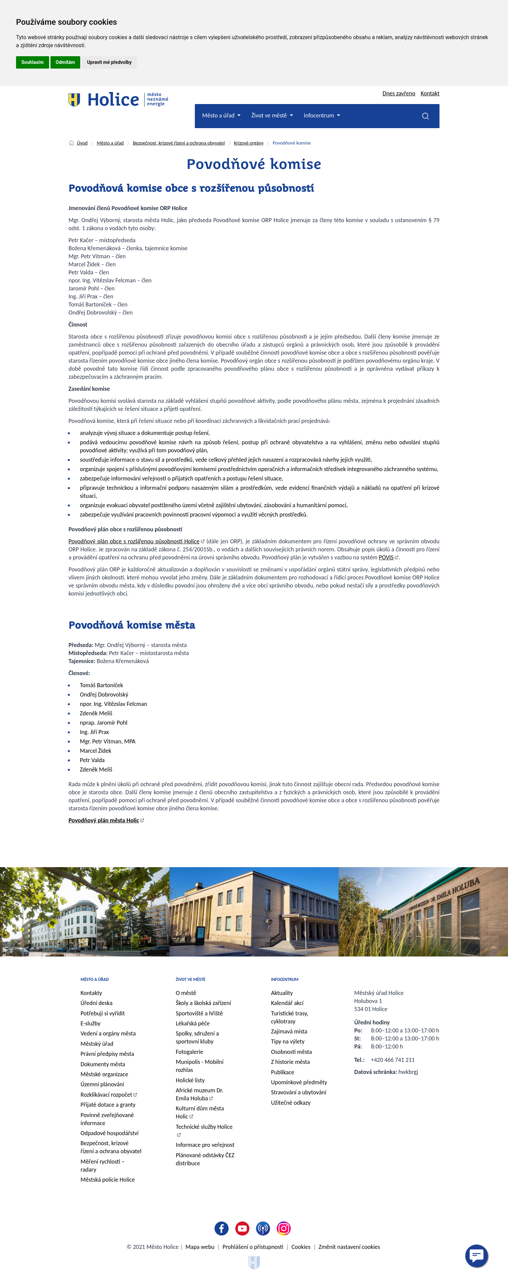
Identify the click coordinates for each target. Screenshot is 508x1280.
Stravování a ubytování (298, 1092)
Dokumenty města (103, 1064)
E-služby (90, 1023)
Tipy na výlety (287, 1041)
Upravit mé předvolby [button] (109, 62)
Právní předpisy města (107, 1054)
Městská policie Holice (108, 1179)
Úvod (82, 143)
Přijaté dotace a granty (108, 1104)
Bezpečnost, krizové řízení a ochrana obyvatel (179, 143)
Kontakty (91, 993)
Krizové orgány (248, 143)
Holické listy (190, 1080)
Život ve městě (190, 979)
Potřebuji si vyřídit (103, 1013)
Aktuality (282, 993)
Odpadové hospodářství (109, 1133)
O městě (186, 993)
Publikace (282, 1072)
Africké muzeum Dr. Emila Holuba (199, 1094)
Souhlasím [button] (32, 62)
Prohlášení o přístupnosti (253, 1247)
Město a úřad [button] (219, 115)
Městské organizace (104, 1074)
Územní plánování (102, 1084)
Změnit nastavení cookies (349, 1247)
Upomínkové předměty (299, 1082)
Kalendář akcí (287, 1003)
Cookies (300, 1247)
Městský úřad (97, 1043)
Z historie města (290, 1062)
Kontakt (430, 93)
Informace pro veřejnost (205, 1145)
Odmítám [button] (65, 62)
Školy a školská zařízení (203, 1003)
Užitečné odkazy (290, 1102)
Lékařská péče (193, 1023)
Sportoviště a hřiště (199, 1013)
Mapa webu (200, 1247)
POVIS (386, 557)
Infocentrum (284, 979)
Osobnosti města (291, 1052)
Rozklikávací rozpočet (106, 1094)
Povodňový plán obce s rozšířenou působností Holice (134, 541)
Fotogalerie (189, 1052)
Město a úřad (110, 143)
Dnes (399, 93)
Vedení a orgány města (108, 1033)
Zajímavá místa (289, 1031)
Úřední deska (97, 1003)
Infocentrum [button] (320, 115)
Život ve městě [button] (269, 115)
